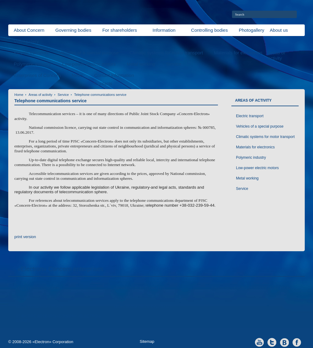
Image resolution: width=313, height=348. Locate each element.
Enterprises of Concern (37, 75)
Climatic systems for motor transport (166, 52)
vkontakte (284, 342)
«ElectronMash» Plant (39, 307)
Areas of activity (41, 94)
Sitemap (147, 341)
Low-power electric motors (89, 64)
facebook (297, 342)
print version (25, 236)
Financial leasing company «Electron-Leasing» (251, 290)
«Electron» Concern (38, 288)
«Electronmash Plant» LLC (43, 297)
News (77, 75)
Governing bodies (73, 30)
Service (173, 64)
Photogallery (251, 30)
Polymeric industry (32, 64)
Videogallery (26, 41)
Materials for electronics (238, 52)
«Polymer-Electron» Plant (142, 297)
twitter (272, 342)
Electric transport (31, 52)
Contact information (114, 75)
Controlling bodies (209, 30)
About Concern (29, 30)
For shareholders (119, 30)
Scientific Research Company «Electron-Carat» (58, 318)
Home (18, 94)
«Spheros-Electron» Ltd (139, 288)
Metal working (141, 64)
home (302, 14)
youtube (259, 342)
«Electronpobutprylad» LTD (143, 307)
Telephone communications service (100, 94)
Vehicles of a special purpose (89, 52)
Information (164, 30)
